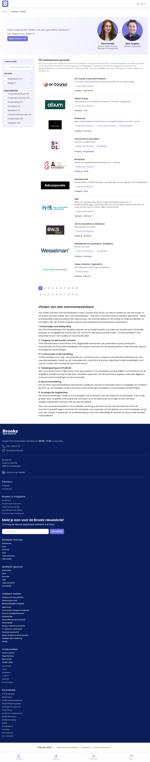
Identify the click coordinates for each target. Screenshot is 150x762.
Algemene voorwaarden (68, 747)
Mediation (12, 110)
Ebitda (4, 723)
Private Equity (14, 118)
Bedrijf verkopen (8, 694)
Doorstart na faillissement (12, 713)
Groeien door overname (11, 504)
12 (44, 294)
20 (76, 294)
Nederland (12, 79)
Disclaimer (86, 747)
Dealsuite (5, 486)
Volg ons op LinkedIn (15, 472)
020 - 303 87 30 (13, 446)
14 (53, 294)
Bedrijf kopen (7, 697)
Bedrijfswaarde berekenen (12, 700)
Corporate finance (16, 93)
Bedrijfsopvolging (9, 720)
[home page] (5, 4)
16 (61, 294)
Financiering (13, 102)
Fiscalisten (12, 106)
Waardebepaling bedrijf (11, 703)
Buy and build (7, 736)
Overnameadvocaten (18, 114)
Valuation (12, 123)
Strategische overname (11, 707)
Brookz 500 (6, 500)
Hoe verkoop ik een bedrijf (12, 510)
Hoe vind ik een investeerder (13, 513)
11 (40, 294)
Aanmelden (56, 531)
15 (57, 294)
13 (48, 294)
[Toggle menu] (131, 757)
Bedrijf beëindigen (9, 716)
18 (69, 294)
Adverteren (6, 672)
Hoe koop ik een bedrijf (10, 507)
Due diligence (7, 726)
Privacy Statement (102, 747)
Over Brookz (6, 666)
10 (77, 288)
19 (73, 294)
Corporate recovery (17, 98)
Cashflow (6, 729)
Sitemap (5, 679)
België (10, 83)
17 (65, 294)
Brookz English (7, 682)
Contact (5, 676)
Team (4, 669)
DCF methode (7, 733)
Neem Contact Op (17, 38)
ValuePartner (7, 489)
